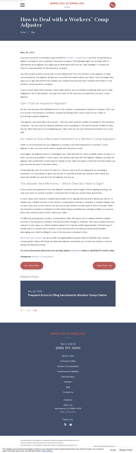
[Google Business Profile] (70, 424)
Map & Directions (68, 412)
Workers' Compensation (42, 256)
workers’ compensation (77, 57)
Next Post (104, 265)
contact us (75, 250)
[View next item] (34, 310)
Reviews (68, 382)
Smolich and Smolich (32, 238)
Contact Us (68, 392)
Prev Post (32, 265)
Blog (68, 387)
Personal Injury (68, 376)
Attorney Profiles (68, 361)
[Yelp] (65, 424)
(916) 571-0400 (68, 348)
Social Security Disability (68, 371)
